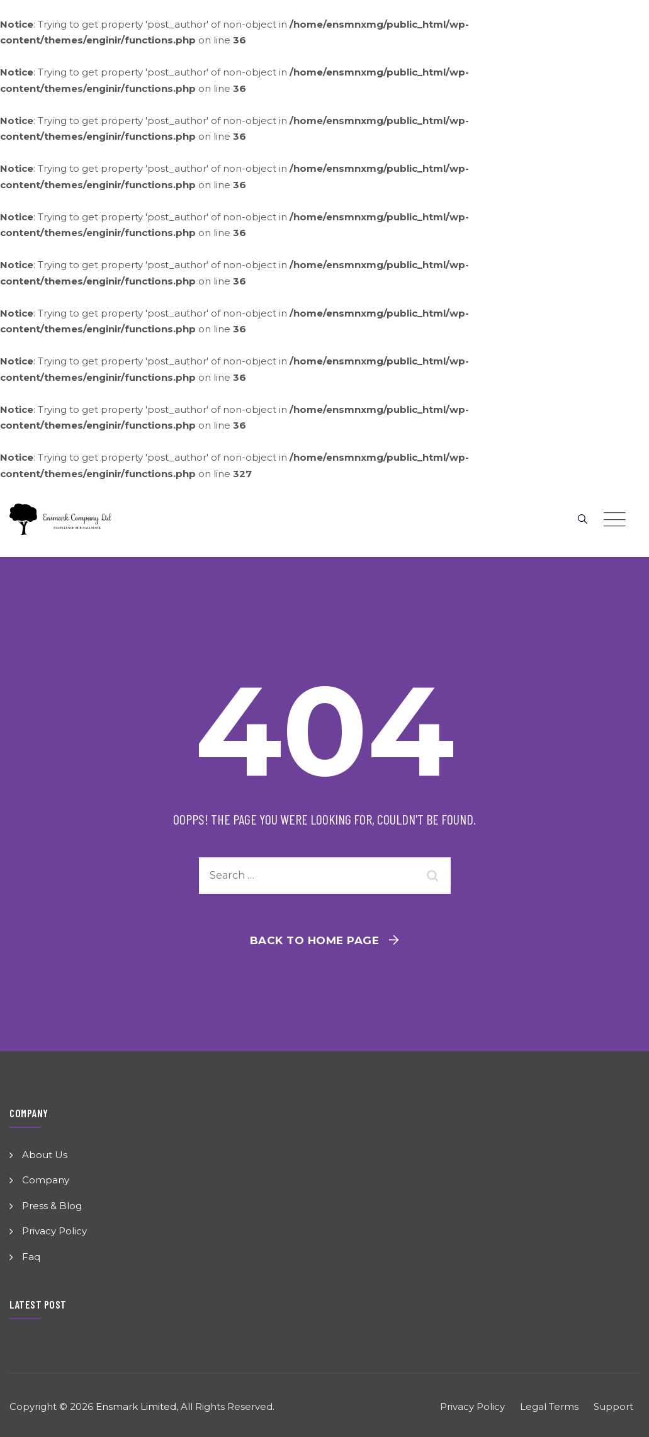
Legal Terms (549, 1406)
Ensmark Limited (136, 1406)
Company (45, 1180)
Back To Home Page (315, 940)
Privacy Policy (54, 1231)
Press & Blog (52, 1206)
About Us (44, 1155)
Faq (31, 1257)
